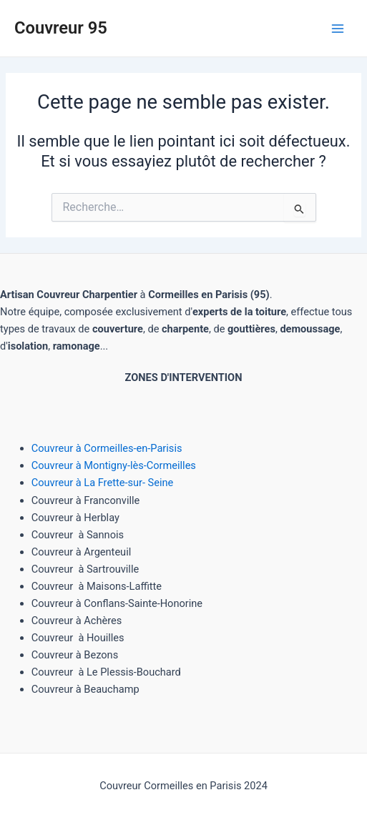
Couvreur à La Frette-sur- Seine (102, 482)
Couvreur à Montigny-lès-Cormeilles (113, 465)
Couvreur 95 (60, 28)
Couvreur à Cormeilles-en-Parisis (106, 448)
